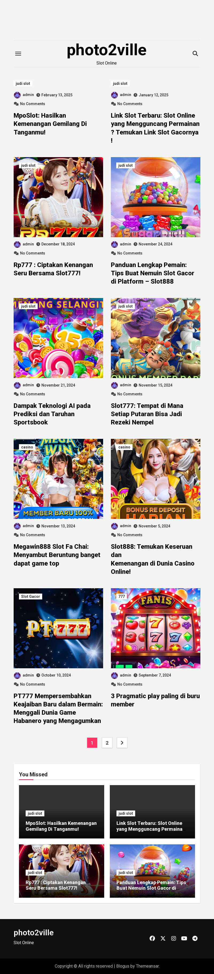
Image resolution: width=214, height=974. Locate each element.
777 (121, 596)
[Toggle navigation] (18, 53)
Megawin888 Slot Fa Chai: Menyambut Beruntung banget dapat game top (57, 555)
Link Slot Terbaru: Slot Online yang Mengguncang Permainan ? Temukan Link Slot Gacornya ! (151, 828)
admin (24, 95)
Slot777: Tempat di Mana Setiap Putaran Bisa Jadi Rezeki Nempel (147, 414)
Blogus (122, 966)
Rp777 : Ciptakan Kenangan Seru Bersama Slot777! (56, 885)
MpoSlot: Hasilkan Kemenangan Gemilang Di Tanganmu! (50, 124)
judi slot (23, 83)
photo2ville (107, 49)
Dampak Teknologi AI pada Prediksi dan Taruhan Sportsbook (52, 414)
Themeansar (147, 966)
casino (27, 447)
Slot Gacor (30, 596)
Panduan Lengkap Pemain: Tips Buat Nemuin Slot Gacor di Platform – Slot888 (152, 273)
